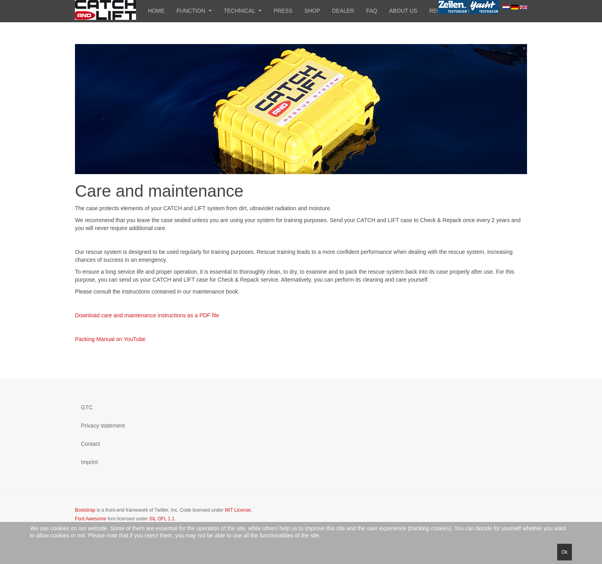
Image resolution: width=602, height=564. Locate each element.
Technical (243, 11)
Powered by (491, 517)
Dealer (343, 11)
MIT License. (238, 510)
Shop (312, 11)
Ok (564, 552)
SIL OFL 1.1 (161, 519)
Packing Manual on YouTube (110, 339)
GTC (87, 407)
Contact (90, 444)
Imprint (89, 462)
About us (403, 11)
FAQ (371, 11)
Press (283, 11)
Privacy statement (103, 425)
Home (156, 11)
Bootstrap (85, 510)
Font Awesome (90, 519)
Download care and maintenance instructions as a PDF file (147, 315)
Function (194, 11)
